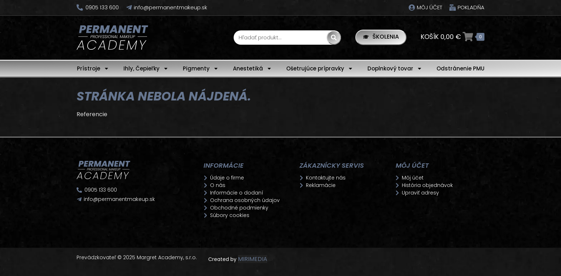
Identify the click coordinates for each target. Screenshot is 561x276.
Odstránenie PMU (460, 68)
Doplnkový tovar (394, 68)
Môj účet (429, 7)
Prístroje (93, 68)
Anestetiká (252, 68)
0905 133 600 (102, 7)
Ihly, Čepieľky (146, 68)
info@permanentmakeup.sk (171, 7)
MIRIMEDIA (252, 259)
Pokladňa (471, 7)
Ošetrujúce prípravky (319, 68)
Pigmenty (201, 68)
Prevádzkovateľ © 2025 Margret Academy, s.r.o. (137, 257)
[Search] (333, 37)
